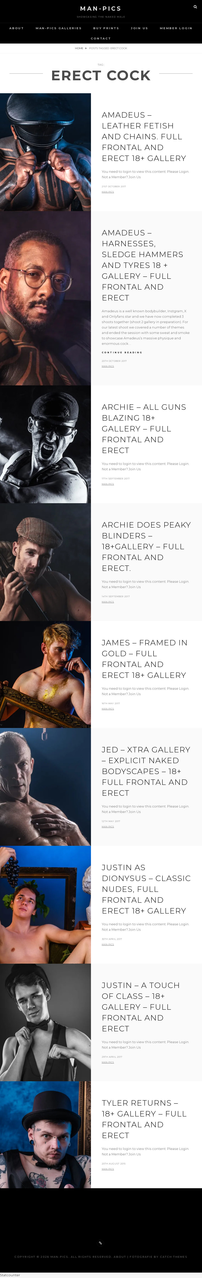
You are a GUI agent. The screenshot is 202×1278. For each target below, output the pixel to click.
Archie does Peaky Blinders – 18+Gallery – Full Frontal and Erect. (146, 546)
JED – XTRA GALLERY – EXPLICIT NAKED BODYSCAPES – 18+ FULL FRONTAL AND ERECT (146, 771)
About (16, 28)
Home (79, 48)
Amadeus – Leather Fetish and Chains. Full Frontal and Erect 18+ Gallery (144, 136)
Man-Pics (101, 8)
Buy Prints (106, 28)
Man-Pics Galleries (59, 28)
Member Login (176, 28)
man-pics (108, 192)
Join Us (139, 28)
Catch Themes (174, 1256)
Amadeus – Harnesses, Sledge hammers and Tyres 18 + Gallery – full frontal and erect (142, 265)
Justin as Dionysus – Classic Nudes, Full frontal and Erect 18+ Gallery (146, 889)
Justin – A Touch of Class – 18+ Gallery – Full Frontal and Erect (141, 1006)
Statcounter (10, 1275)
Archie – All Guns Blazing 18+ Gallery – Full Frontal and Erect (144, 428)
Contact (101, 38)
